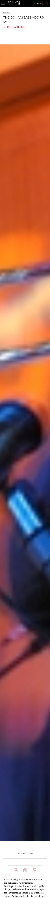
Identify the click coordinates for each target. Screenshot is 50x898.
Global (7, 12)
